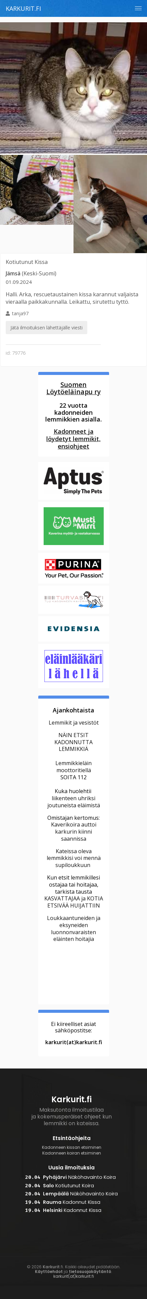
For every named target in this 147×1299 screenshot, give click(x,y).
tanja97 (46, 322)
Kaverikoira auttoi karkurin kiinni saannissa (73, 831)
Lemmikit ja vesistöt (74, 722)
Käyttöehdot (49, 1271)
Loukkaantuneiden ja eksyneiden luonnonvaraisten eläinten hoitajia (73, 928)
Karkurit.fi (23, 8)
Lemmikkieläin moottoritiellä (73, 766)
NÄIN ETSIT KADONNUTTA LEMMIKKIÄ (73, 742)
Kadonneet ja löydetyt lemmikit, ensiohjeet (73, 438)
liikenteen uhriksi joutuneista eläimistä (73, 801)
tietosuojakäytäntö (90, 1271)
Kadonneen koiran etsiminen (71, 1153)
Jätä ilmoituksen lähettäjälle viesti (46, 327)
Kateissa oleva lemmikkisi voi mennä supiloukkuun (74, 858)
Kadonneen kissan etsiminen (71, 1147)
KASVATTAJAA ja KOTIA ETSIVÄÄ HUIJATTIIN (73, 902)
